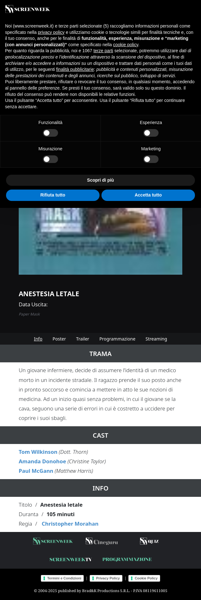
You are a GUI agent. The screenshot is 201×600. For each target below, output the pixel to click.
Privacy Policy (108, 578)
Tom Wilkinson (38, 451)
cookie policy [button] (125, 44)
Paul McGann (36, 470)
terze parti (103, 50)
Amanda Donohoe (42, 461)
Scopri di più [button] (100, 180)
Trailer (82, 339)
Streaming (156, 339)
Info (38, 339)
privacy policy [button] (51, 32)
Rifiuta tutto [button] (52, 194)
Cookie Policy (146, 578)
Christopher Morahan (70, 523)
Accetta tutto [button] (148, 194)
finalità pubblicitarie (75, 69)
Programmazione (117, 339)
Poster (59, 339)
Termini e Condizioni (64, 578)
